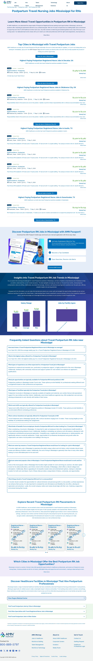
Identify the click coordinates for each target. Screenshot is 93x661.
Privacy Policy (35, 656)
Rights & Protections (45, 656)
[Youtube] (16, 651)
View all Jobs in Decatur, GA (46, 83)
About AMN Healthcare (60, 638)
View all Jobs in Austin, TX (46, 193)
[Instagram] (19, 651)
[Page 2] (47, 552)
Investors (55, 644)
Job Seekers (16, 4)
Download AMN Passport (54, 267)
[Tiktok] (13, 651)
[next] (83, 535)
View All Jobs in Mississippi (46, 56)
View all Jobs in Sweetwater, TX (46, 220)
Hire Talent (27, 4)
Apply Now (80, 2)
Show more (47, 571)
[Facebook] (1, 651)
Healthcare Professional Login (79, 645)
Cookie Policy (54, 656)
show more (83, 77)
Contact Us (77, 638)
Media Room (57, 647)
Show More (46, 35)
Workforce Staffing (37, 641)
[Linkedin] (7, 651)
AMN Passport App (35, 49)
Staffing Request (79, 641)
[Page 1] (45, 552)
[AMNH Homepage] (7, 2)
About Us (68, 4)
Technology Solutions (54, 4)
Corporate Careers (58, 641)
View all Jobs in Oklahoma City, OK (46, 124)
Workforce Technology (38, 647)
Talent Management (39, 4)
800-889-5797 (9, 644)
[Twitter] (4, 651)
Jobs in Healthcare (37, 638)
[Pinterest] (10, 651)
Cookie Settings (62, 656)
